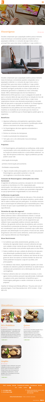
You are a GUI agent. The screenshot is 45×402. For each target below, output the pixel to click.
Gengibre (4, 361)
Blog (16, 387)
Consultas (9, 385)
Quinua (27, 325)
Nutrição (14, 385)
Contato (25, 387)
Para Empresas (33, 385)
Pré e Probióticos (8, 325)
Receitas (40, 385)
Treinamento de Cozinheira (23, 385)
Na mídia (20, 387)
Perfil (4, 385)
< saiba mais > (4, 339)
